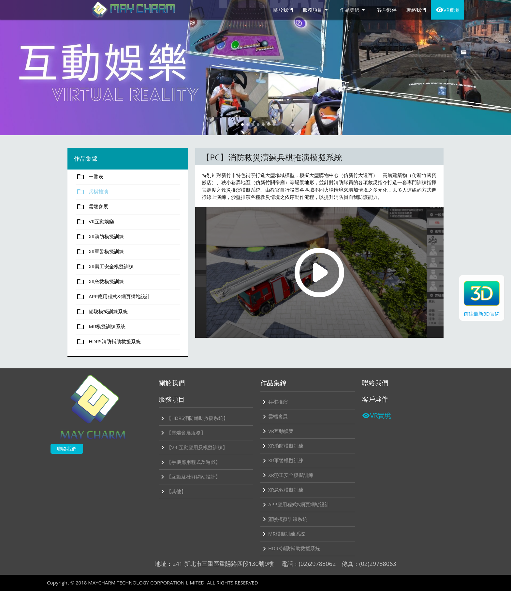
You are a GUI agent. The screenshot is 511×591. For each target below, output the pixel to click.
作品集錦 (353, 10)
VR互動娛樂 (95, 222)
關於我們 (283, 10)
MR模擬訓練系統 (100, 327)
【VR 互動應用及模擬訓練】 (193, 447)
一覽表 (89, 177)
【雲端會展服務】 (182, 433)
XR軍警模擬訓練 (100, 252)
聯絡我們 (416, 10)
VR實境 (447, 10)
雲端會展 (92, 207)
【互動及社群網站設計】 (189, 477)
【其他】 (172, 491)
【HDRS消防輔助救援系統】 (193, 418)
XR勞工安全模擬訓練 (105, 267)
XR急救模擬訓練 (100, 282)
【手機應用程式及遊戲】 (189, 462)
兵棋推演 (92, 192)
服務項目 (316, 10)
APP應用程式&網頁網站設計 (113, 297)
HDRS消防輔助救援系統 (108, 342)
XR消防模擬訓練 (100, 237)
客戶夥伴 (387, 10)
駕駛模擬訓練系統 (102, 312)
